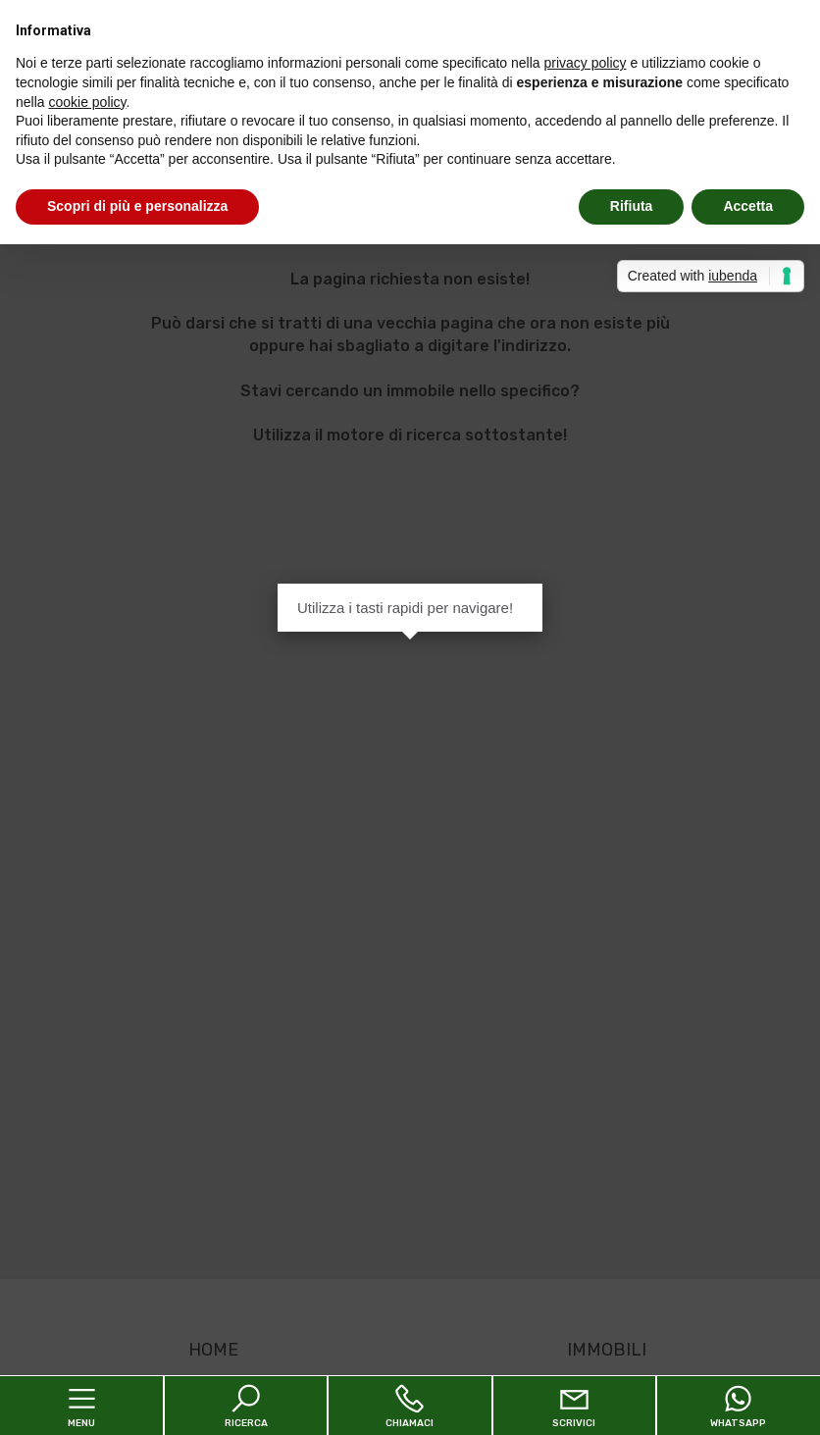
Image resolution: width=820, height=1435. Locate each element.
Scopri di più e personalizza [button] (137, 206)
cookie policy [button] (87, 102)
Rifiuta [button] (631, 206)
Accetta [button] (748, 206)
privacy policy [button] (585, 63)
